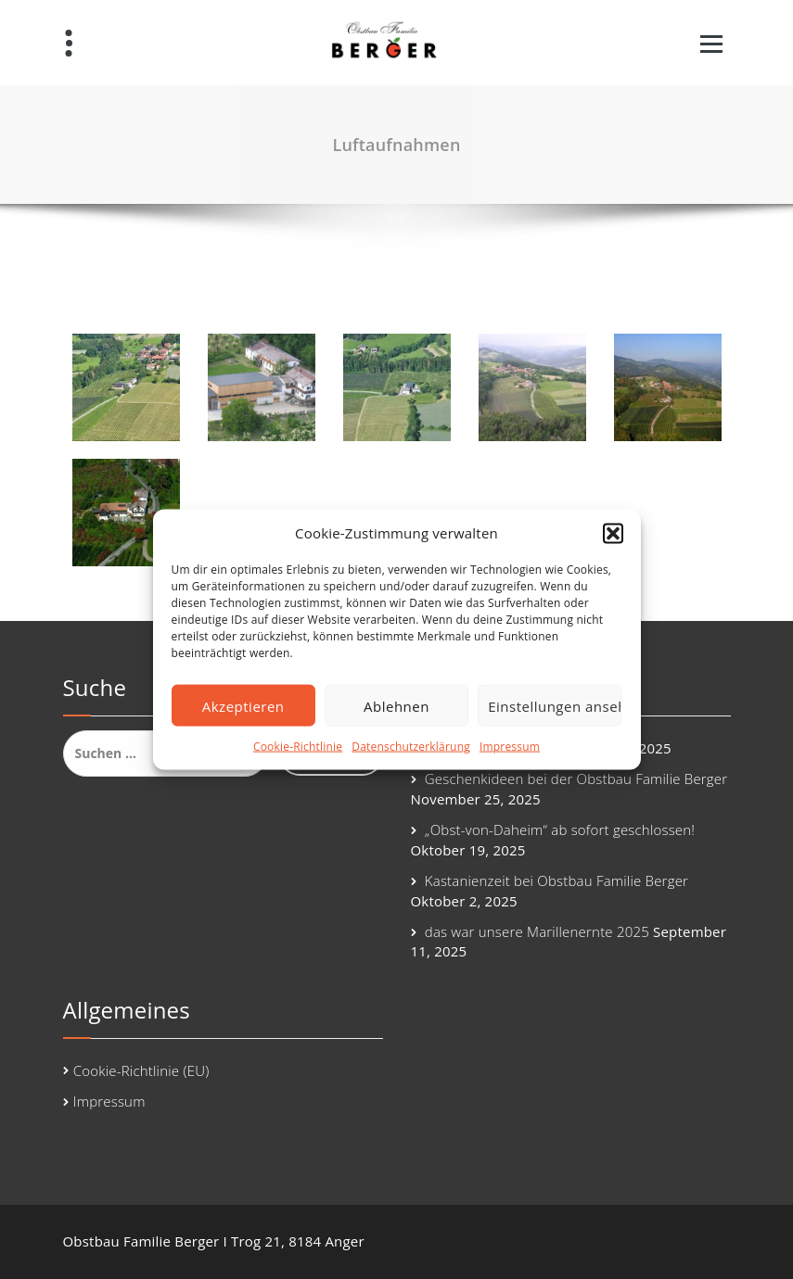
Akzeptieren (243, 706)
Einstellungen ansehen (554, 706)
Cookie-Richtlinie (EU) (141, 1070)
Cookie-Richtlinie (297, 746)
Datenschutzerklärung (411, 746)
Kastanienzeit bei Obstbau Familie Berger (556, 880)
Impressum (510, 746)
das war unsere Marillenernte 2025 (537, 931)
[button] (613, 533)
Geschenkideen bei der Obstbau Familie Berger (576, 778)
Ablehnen (396, 706)
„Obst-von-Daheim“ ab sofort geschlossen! (560, 829)
